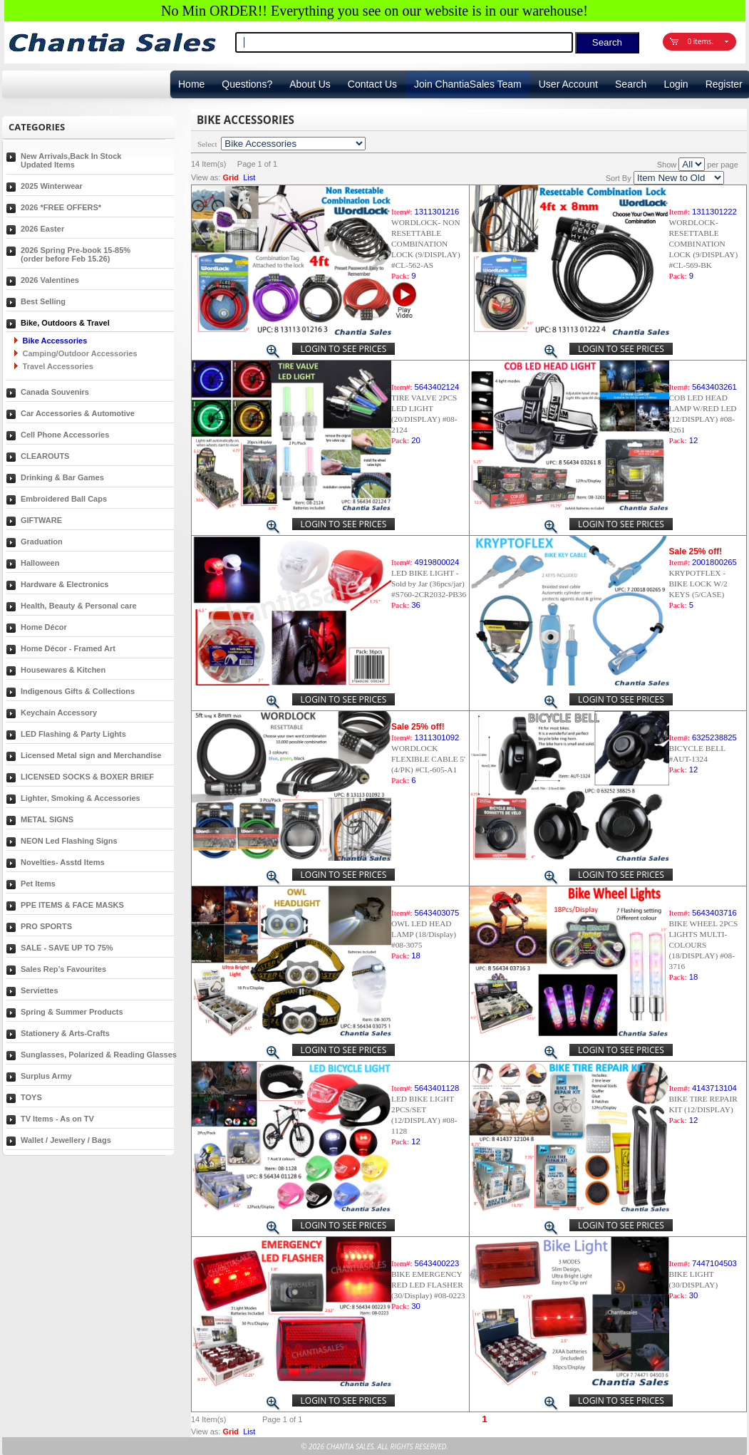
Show (667, 164)
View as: (205, 177)
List (249, 177)
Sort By (618, 178)
